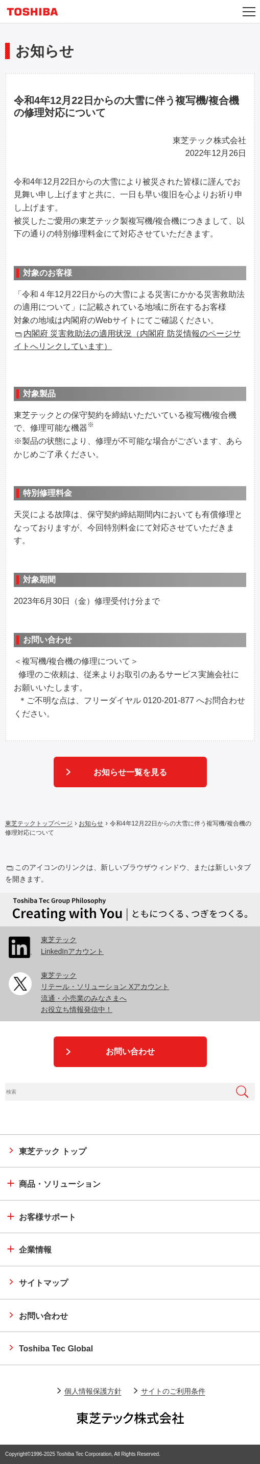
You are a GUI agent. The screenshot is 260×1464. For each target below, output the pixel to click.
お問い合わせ (130, 1051)
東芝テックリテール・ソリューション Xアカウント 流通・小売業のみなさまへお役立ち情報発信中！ (105, 992)
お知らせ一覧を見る (130, 772)
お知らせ (91, 824)
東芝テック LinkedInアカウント (72, 945)
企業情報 (35, 1249)
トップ (52, 1151)
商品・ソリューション (60, 1184)
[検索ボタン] (242, 1092)
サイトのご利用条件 (173, 1391)
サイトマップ (43, 1283)
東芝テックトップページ (39, 824)
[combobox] (117, 1092)
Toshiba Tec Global (56, 1348)
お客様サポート (47, 1217)
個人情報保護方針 (93, 1391)
